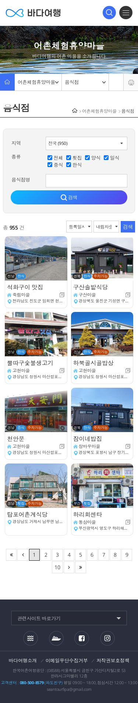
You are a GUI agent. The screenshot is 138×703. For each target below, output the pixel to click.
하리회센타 (88, 514)
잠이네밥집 (88, 439)
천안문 (16, 439)
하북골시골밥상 (94, 363)
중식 (58, 165)
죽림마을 (21, 295)
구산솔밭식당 (91, 287)
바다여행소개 (23, 660)
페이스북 (82, 638)
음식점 (85, 82)
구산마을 (87, 295)
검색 (109, 12)
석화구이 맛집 (26, 287)
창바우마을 (89, 446)
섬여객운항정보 (56, 638)
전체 (58, 157)
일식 (115, 157)
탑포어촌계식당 (28, 514)
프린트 (131, 82)
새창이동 (62, 295)
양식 (96, 157)
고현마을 (21, 370)
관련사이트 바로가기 (39, 618)
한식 (77, 165)
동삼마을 (87, 522)
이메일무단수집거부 (67, 660)
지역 (16, 143)
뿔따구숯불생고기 (31, 363)
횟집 (77, 157)
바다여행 (33, 12)
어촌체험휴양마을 (38, 82)
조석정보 (30, 638)
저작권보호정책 (112, 660)
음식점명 (20, 179)
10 (57, 567)
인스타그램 (108, 638)
